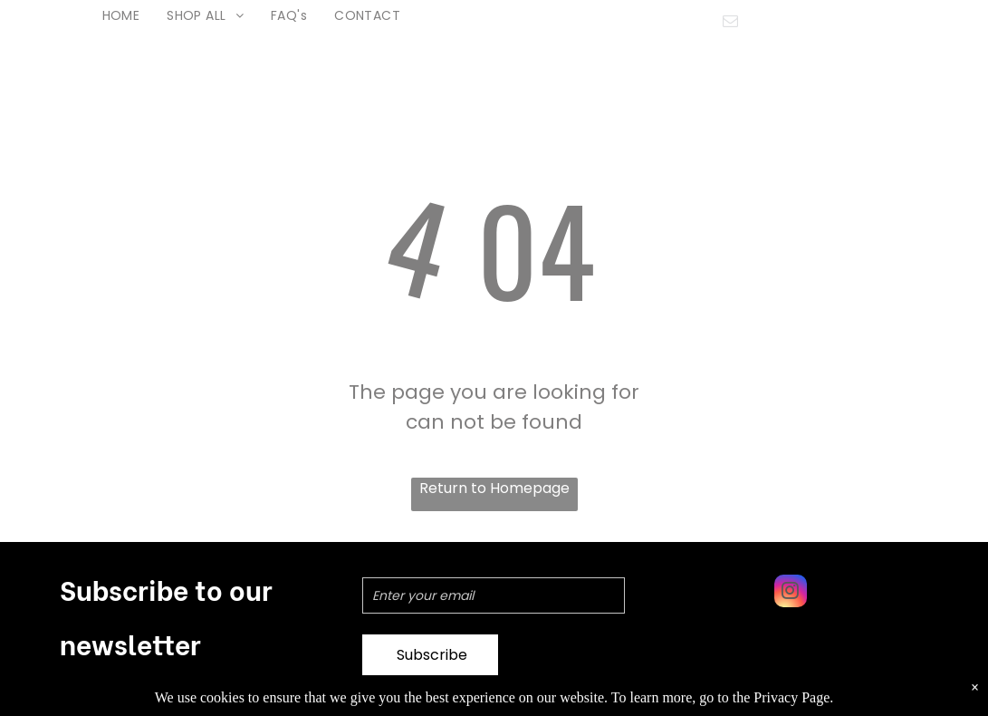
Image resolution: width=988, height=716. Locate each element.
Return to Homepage (494, 488)
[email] (730, 23)
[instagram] (790, 593)
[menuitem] (121, 15)
